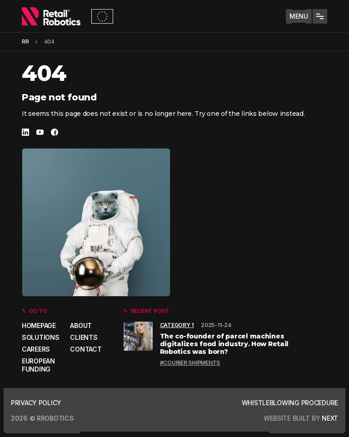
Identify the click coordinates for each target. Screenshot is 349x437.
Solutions (40, 337)
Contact (85, 349)
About (81, 325)
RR (25, 41)
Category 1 (177, 325)
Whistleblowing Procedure (290, 403)
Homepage (39, 325)
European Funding (38, 365)
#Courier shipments (190, 362)
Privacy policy (36, 403)
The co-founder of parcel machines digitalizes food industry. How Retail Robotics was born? (224, 344)
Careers (36, 349)
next (329, 418)
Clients (83, 337)
